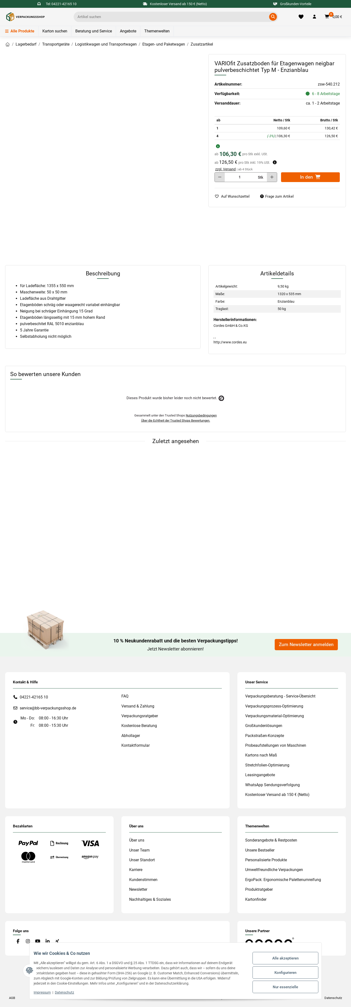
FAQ (124, 696)
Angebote (128, 31)
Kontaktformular (135, 745)
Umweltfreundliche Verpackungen (274, 869)
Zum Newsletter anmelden (306, 644)
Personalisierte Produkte (266, 860)
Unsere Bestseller (259, 850)
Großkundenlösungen (263, 725)
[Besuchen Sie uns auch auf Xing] (57, 941)
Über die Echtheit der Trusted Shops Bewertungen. (175, 420)
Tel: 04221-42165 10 (61, 4)
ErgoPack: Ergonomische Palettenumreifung (283, 879)
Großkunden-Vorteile (292, 4)
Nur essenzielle (282, 985)
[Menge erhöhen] (272, 177)
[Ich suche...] (172, 17)
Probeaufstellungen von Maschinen (275, 745)
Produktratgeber (259, 889)
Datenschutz (68, 992)
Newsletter (138, 889)
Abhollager (130, 735)
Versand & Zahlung (137, 706)
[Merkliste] (301, 17)
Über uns (136, 840)
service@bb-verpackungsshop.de (48, 708)
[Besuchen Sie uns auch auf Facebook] (18, 941)
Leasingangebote (260, 775)
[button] (314, 17)
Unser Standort (142, 860)
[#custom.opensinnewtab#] (269, 942)
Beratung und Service (93, 31)
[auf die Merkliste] (234, 196)
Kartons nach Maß (261, 755)
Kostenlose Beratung (139, 725)
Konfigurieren (281, 972)
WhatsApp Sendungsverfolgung (272, 785)
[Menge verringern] (220, 177)
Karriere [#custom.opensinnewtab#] (135, 869)
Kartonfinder (255, 899)
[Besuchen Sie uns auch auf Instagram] (28, 941)
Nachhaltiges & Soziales (150, 899)
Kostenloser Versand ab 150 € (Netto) (277, 794)
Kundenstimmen (143, 879)
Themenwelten (157, 31)
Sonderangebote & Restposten (271, 840)
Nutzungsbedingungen (201, 415)
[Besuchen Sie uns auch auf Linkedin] (47, 941)
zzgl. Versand (225, 169)
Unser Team (139, 850)
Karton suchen (54, 31)
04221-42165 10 (34, 697)
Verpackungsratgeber (139, 716)
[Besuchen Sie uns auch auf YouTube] (38, 941)
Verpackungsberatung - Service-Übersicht (280, 696)
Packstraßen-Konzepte (264, 735)
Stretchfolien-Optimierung (267, 765)
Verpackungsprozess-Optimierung (274, 706)
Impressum (45, 992)
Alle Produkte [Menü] (19, 31)
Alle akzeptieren (281, 960)
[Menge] (239, 177)
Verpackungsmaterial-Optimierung (274, 716)
